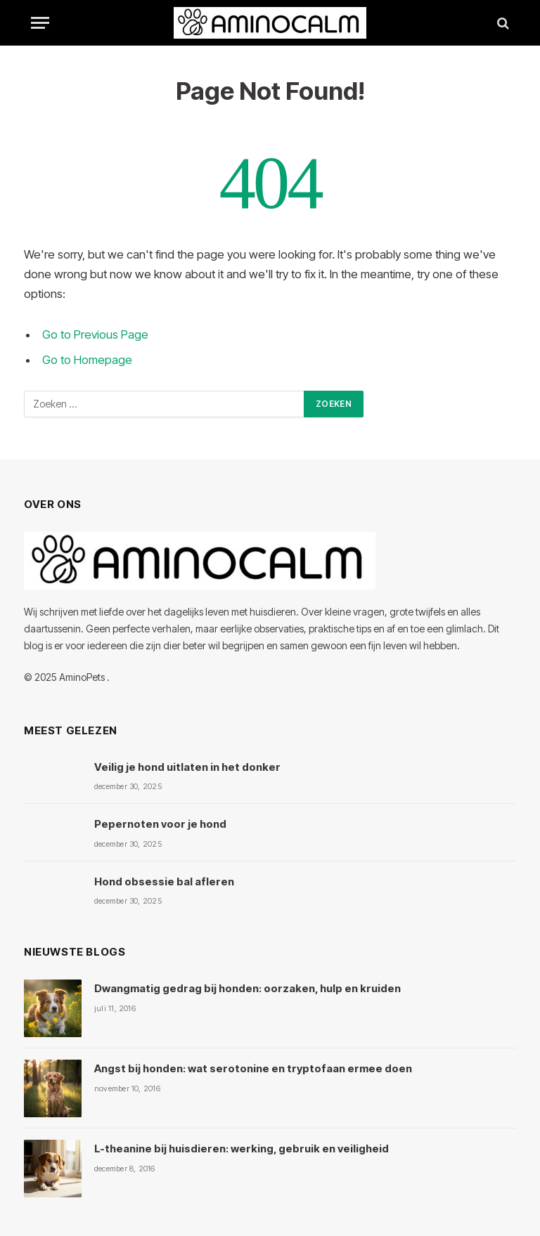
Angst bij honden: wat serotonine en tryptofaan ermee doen (253, 1068)
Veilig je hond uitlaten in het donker (187, 767)
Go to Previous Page (95, 334)
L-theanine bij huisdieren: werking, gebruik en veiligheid (241, 1148)
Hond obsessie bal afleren (164, 881)
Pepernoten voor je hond (160, 824)
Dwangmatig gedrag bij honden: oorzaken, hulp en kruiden (247, 988)
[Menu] (40, 23)
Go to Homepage (87, 360)
